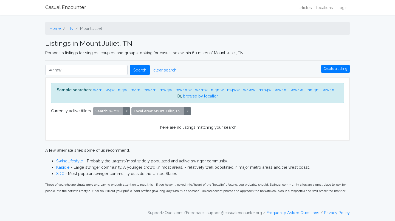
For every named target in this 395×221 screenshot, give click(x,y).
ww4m (281, 89)
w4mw (201, 89)
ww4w (297, 89)
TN (70, 28)
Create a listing (335, 69)
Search (139, 70)
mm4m (313, 89)
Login (342, 7)
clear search (164, 70)
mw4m (149, 89)
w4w (110, 89)
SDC (60, 173)
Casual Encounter (65, 7)
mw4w (166, 89)
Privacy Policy (337, 212)
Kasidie (63, 167)
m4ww (233, 89)
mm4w (265, 89)
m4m (135, 89)
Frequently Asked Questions (293, 212)
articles (305, 7)
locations (324, 7)
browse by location (201, 96)
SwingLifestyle (69, 161)
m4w (122, 89)
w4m (97, 89)
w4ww (249, 89)
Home (55, 28)
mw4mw (184, 89)
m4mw (217, 89)
